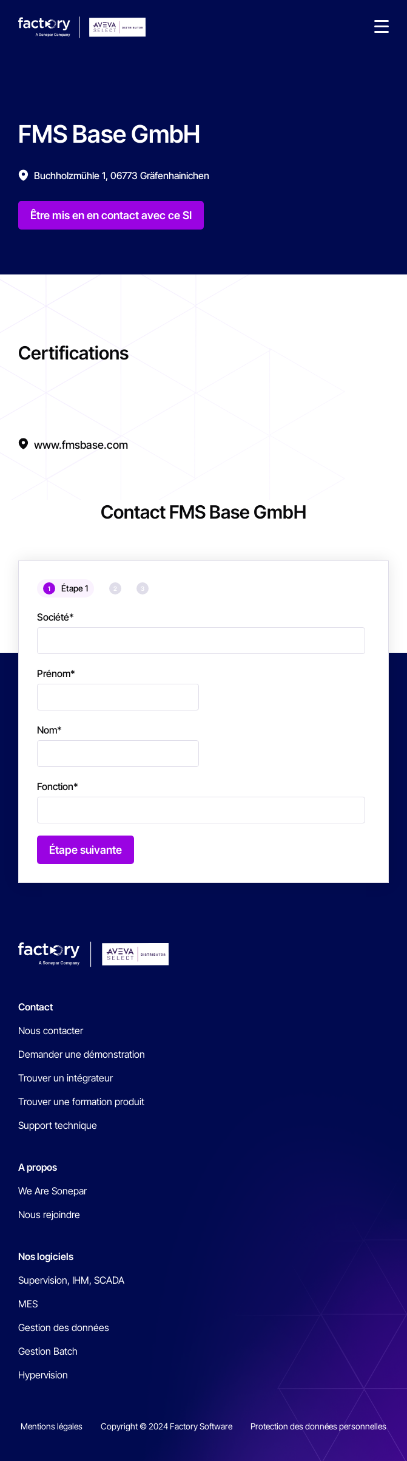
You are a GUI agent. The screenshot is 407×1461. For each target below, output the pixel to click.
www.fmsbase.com (81, 444)
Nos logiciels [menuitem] (45, 1256)
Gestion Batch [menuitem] (48, 1351)
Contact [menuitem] (35, 1007)
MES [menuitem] (28, 1304)
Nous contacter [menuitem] (50, 1030)
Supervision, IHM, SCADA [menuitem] (71, 1280)
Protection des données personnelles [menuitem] (318, 1426)
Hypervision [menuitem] (43, 1375)
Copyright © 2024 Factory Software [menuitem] (166, 1426)
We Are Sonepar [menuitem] (52, 1191)
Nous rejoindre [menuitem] (49, 1214)
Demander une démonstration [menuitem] (81, 1054)
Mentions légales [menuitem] (51, 1426)
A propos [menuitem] (37, 1167)
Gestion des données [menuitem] (63, 1327)
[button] (381, 27)
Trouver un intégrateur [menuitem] (65, 1078)
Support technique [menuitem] (57, 1125)
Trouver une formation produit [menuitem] (81, 1101)
